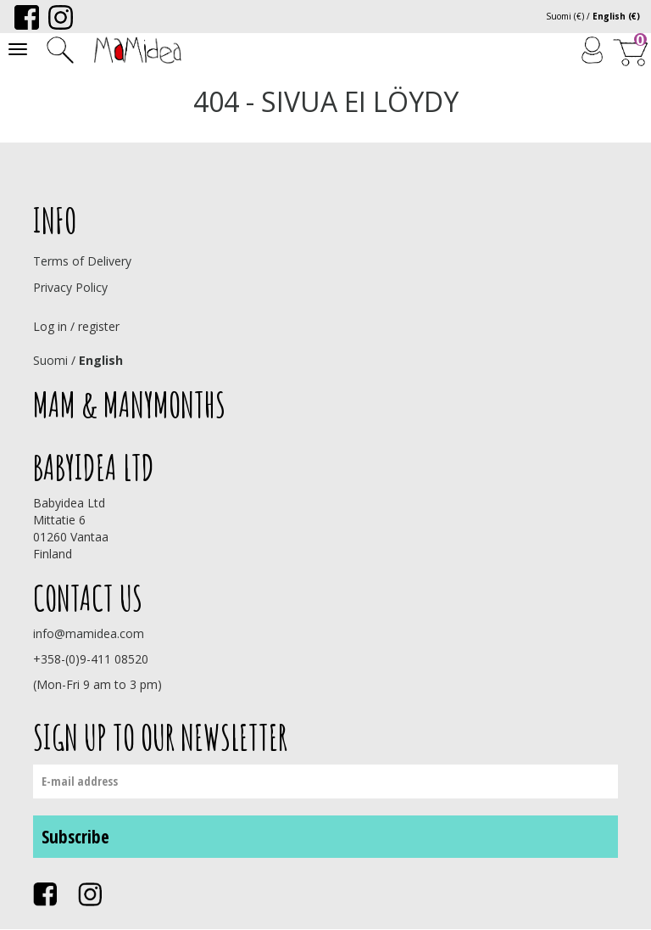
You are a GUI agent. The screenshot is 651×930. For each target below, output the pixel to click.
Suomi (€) (565, 16)
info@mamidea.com (88, 633)
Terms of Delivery (82, 261)
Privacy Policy (70, 287)
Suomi (50, 360)
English (101, 360)
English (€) (616, 16)
